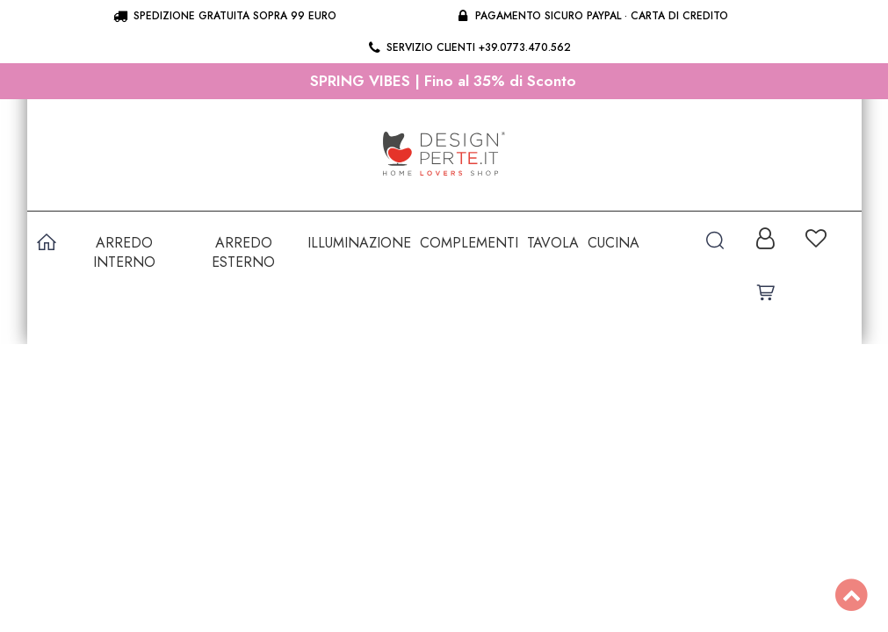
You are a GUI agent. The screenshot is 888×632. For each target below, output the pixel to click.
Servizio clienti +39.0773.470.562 (468, 47)
